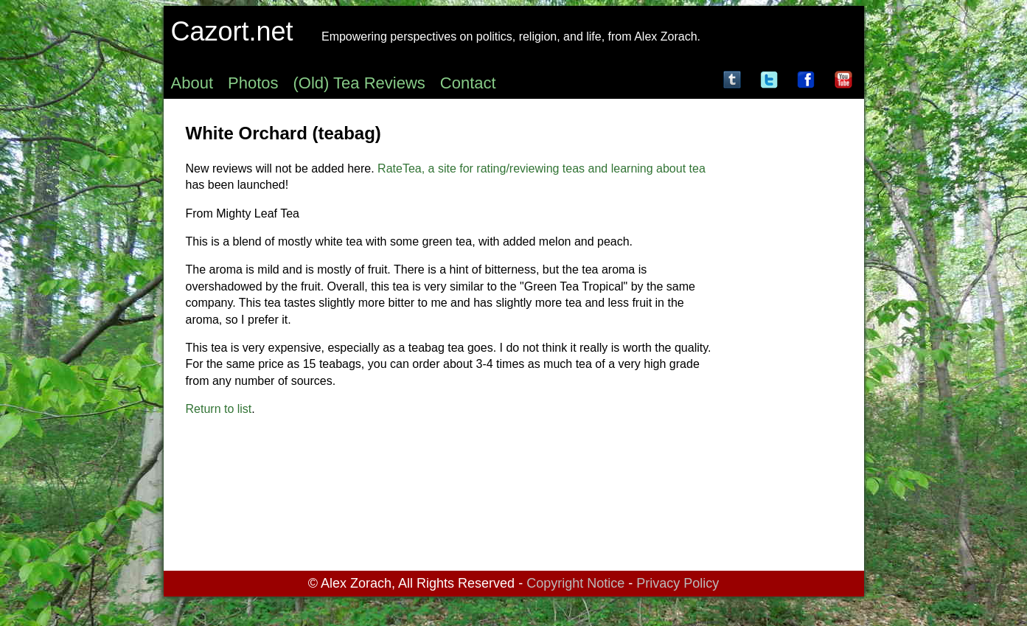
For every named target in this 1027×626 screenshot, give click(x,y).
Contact (468, 83)
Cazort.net (232, 31)
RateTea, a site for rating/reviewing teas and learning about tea (541, 168)
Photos (253, 83)
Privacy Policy (677, 583)
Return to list (219, 409)
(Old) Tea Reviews (359, 83)
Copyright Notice (575, 583)
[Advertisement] (783, 327)
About (192, 83)
